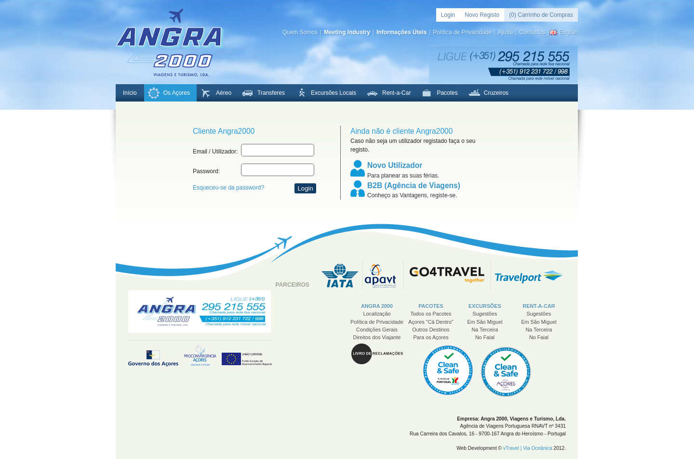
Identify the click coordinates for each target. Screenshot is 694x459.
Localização (376, 314)
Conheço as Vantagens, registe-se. (416, 189)
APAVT (382, 275)
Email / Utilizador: (215, 151)
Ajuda (505, 32)
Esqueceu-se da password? (228, 187)
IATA (341, 275)
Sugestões (484, 314)
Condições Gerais (377, 329)
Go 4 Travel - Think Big (447, 275)
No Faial (484, 337)
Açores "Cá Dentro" (430, 322)
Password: (206, 171)
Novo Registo (482, 15)
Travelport (528, 275)
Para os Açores (430, 337)
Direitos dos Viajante (377, 337)
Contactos (532, 32)
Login (448, 15)
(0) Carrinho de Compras (541, 15)
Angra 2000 (170, 42)
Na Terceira (484, 329)
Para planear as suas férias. (416, 169)
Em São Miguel (484, 322)
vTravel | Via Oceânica (527, 448)
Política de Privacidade (462, 32)
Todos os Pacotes (430, 314)
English (568, 32)
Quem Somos (300, 32)
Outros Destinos (430, 329)
